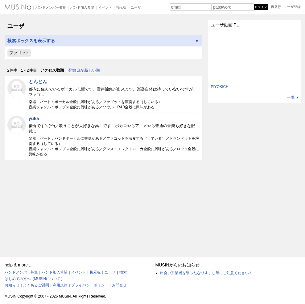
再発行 (276, 7)
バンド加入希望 (82, 7)
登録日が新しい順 (84, 70)
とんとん (38, 81)
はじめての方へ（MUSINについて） (35, 279)
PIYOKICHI (220, 87)
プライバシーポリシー (89, 285)
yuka (34, 118)
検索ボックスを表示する (103, 40)
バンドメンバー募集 (50, 7)
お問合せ (119, 285)
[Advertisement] (103, 205)
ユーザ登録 (292, 7)
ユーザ (136, 7)
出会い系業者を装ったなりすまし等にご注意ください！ (206, 273)
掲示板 (121, 7)
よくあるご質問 (36, 285)
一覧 (291, 97)
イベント (105, 7)
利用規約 (60, 285)
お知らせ (12, 285)
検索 (123, 272)
